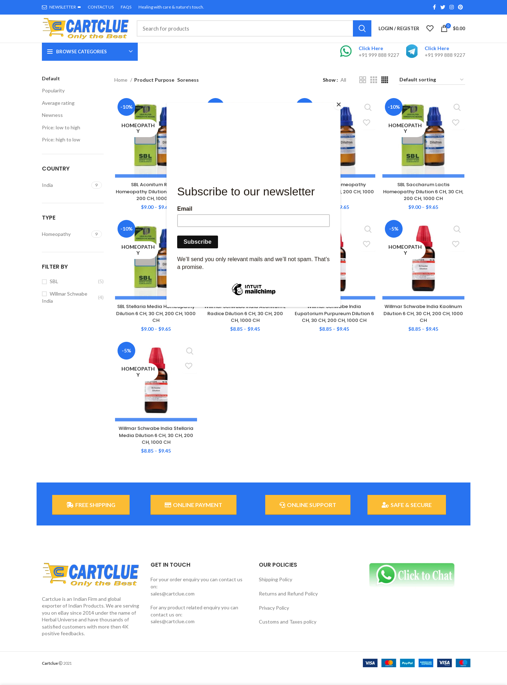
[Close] (338, 104)
